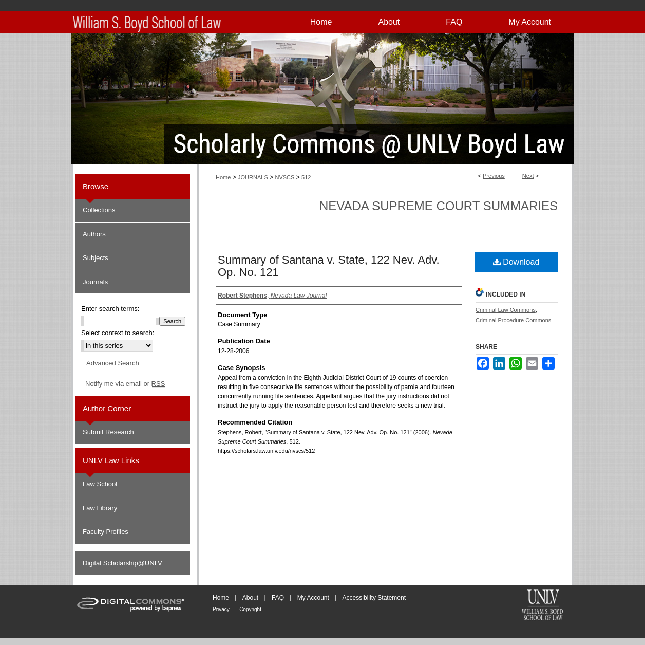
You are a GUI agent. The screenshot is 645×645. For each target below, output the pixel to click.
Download (516, 261)
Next (528, 176)
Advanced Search (112, 363)
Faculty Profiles (105, 532)
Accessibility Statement (374, 597)
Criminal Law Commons (506, 310)
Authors (94, 234)
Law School (100, 484)
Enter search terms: (110, 308)
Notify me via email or (125, 384)
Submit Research (108, 432)
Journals (95, 282)
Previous (494, 176)
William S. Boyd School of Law (542, 605)
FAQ (278, 597)
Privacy (221, 609)
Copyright (250, 609)
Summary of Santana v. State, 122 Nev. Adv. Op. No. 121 (329, 266)
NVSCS (284, 177)
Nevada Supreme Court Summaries (438, 206)
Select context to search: (117, 333)
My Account (313, 597)
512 (306, 177)
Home (223, 177)
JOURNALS (253, 177)
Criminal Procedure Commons (513, 320)
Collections (99, 210)
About (250, 597)
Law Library (100, 508)
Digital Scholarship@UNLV (122, 563)
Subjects (95, 258)
